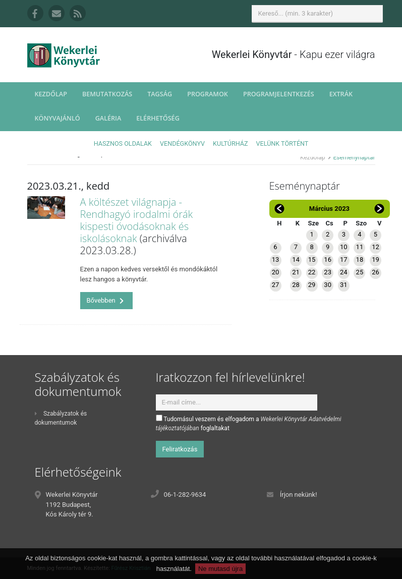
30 (327, 284)
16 (327, 259)
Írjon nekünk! (298, 494)
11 (360, 247)
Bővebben (105, 300)
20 (275, 272)
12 (375, 247)
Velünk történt (282, 143)
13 (275, 259)
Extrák (341, 94)
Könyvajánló (57, 118)
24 (344, 272)
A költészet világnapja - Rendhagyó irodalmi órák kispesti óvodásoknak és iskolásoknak (136, 220)
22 (312, 272)
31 (344, 284)
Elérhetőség (158, 118)
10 (344, 247)
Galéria (108, 118)
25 (360, 272)
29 (312, 284)
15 (312, 259)
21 (296, 272)
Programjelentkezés (278, 94)
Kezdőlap (51, 94)
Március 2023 (329, 208)
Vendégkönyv (182, 143)
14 (296, 259)
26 (375, 272)
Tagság (159, 94)
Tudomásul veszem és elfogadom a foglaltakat (248, 423)
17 (344, 259)
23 (327, 272)
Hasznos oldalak (123, 143)
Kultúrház (230, 143)
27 (275, 284)
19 (375, 259)
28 (296, 284)
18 (360, 259)
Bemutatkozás (107, 94)
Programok (207, 94)
